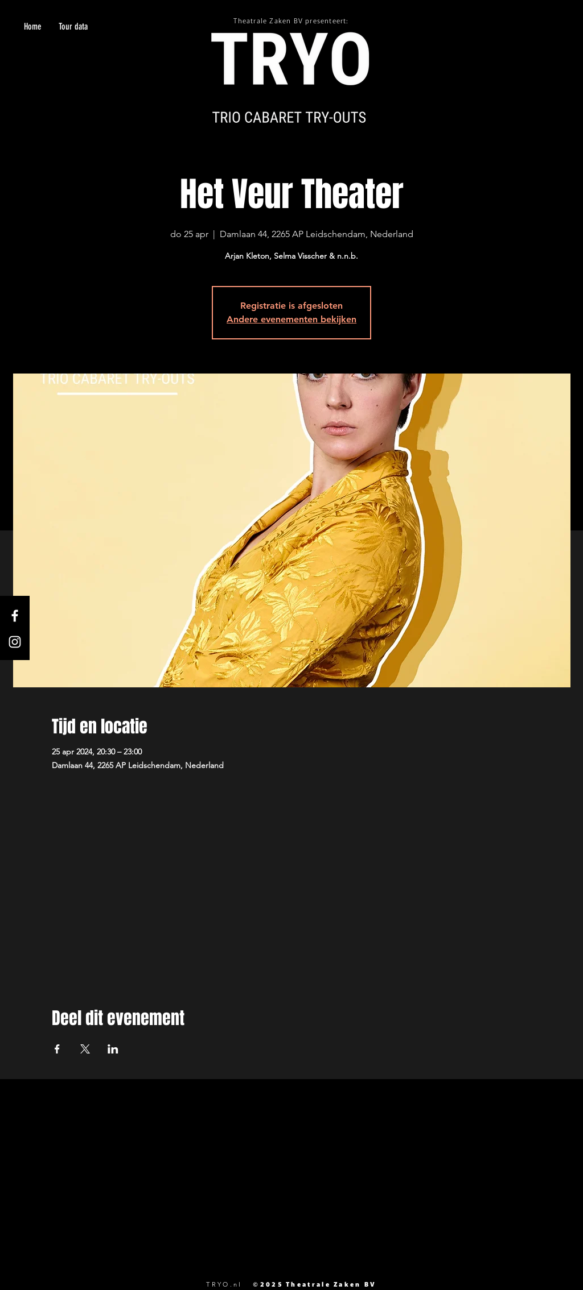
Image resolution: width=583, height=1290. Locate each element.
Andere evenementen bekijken (291, 319)
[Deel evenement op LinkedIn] (113, 1048)
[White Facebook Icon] (15, 616)
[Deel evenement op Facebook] (57, 1048)
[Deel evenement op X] (85, 1048)
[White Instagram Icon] (15, 642)
